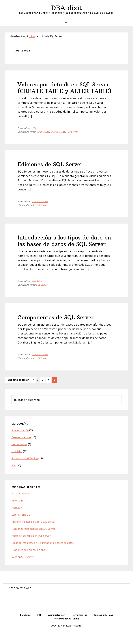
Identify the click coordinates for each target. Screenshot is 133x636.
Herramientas (19, 444)
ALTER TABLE (42, 131)
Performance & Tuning (24, 458)
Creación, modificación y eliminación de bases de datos (42, 543)
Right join (16, 507)
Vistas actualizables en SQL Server (31, 535)
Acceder (77, 625)
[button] (66, 22)
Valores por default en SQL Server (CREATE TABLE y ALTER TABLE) (64, 88)
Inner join (17, 500)
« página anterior (18, 380)
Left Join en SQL (20, 514)
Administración (40, 201)
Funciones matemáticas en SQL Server (33, 528)
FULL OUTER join (21, 493)
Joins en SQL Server (22, 557)
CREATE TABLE (58, 131)
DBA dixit (66, 8)
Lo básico (37, 281)
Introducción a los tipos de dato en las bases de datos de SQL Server (64, 241)
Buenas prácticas (21, 437)
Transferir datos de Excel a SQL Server (33, 521)
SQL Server (72, 131)
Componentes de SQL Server (56, 317)
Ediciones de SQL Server (50, 164)
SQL (34, 128)
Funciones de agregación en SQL (30, 550)
